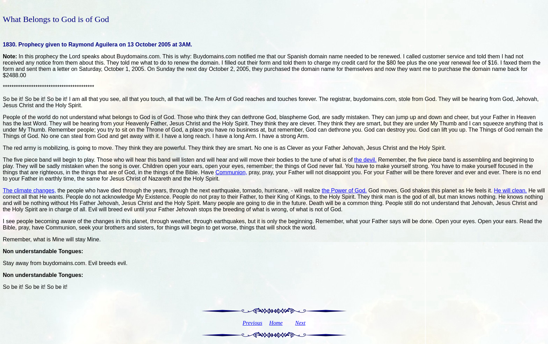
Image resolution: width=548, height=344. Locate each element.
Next (300, 323)
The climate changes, (29, 190)
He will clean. (510, 190)
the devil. (365, 160)
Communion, (231, 172)
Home (275, 323)
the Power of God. (344, 190)
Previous (252, 323)
